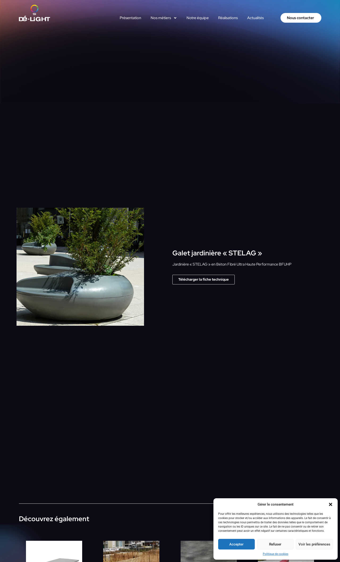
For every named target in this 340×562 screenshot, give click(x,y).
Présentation (130, 17)
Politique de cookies (275, 554)
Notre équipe (198, 17)
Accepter (236, 544)
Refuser (275, 544)
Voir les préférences (314, 544)
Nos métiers (164, 18)
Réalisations (228, 17)
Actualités (255, 17)
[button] (330, 504)
